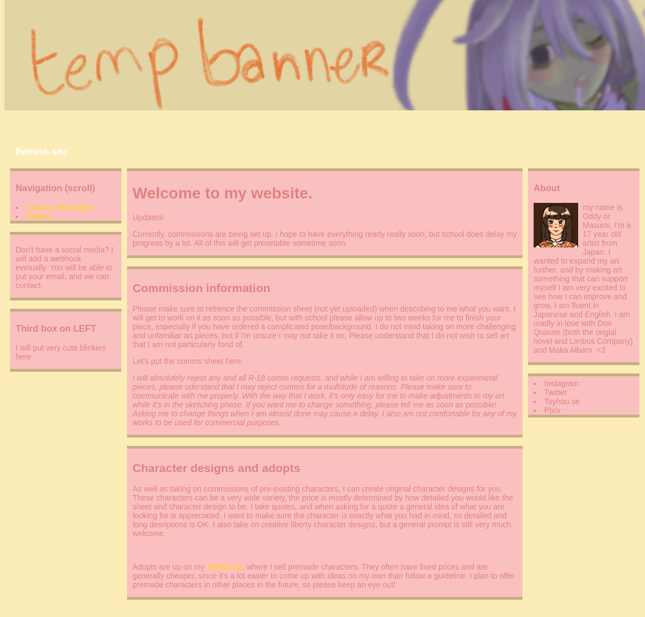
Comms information (60, 207)
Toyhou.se (224, 566)
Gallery (38, 216)
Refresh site (41, 152)
